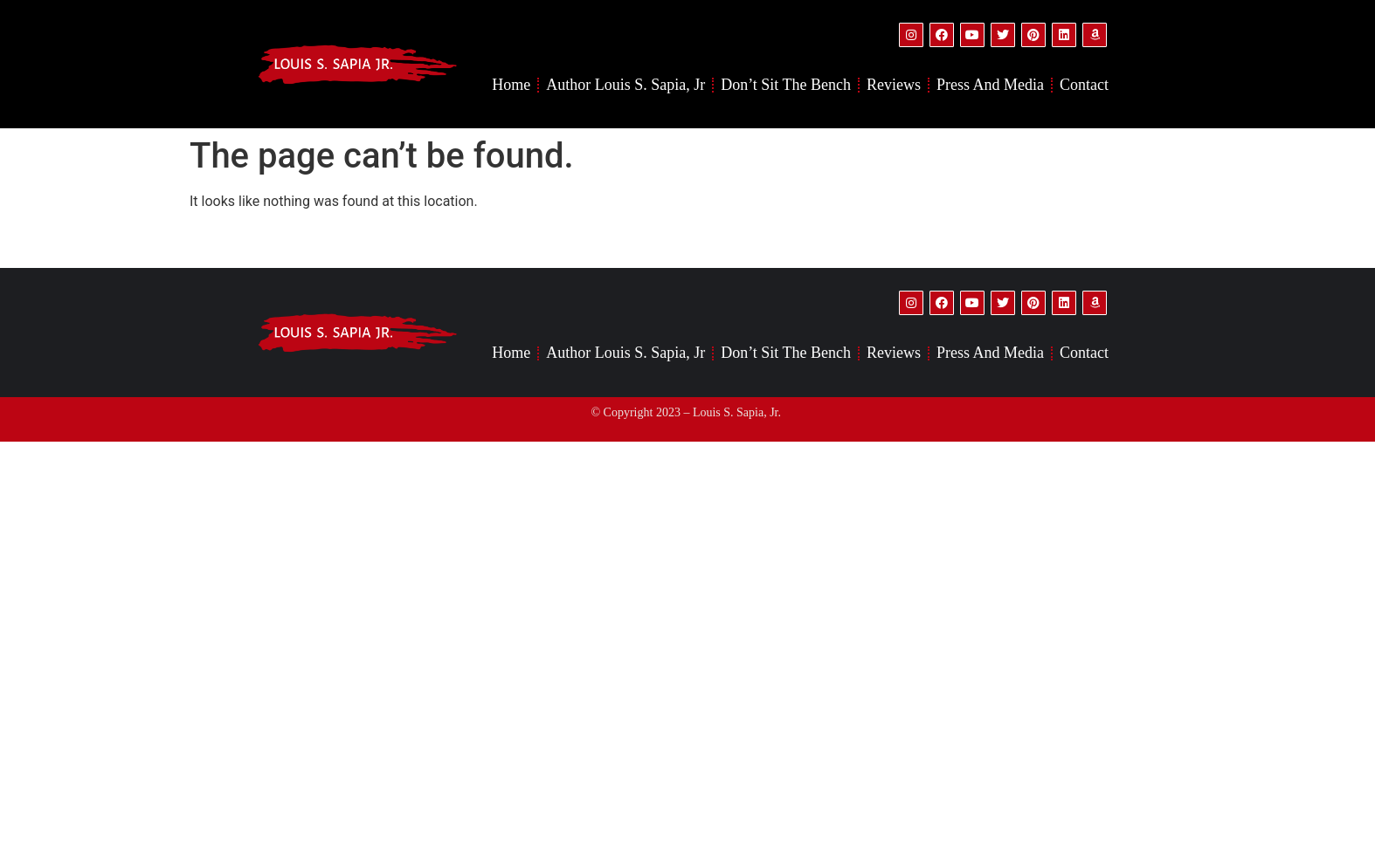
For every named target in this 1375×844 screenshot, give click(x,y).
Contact (1084, 84)
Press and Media (990, 84)
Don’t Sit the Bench (786, 84)
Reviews (894, 84)
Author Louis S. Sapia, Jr (625, 84)
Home (511, 84)
